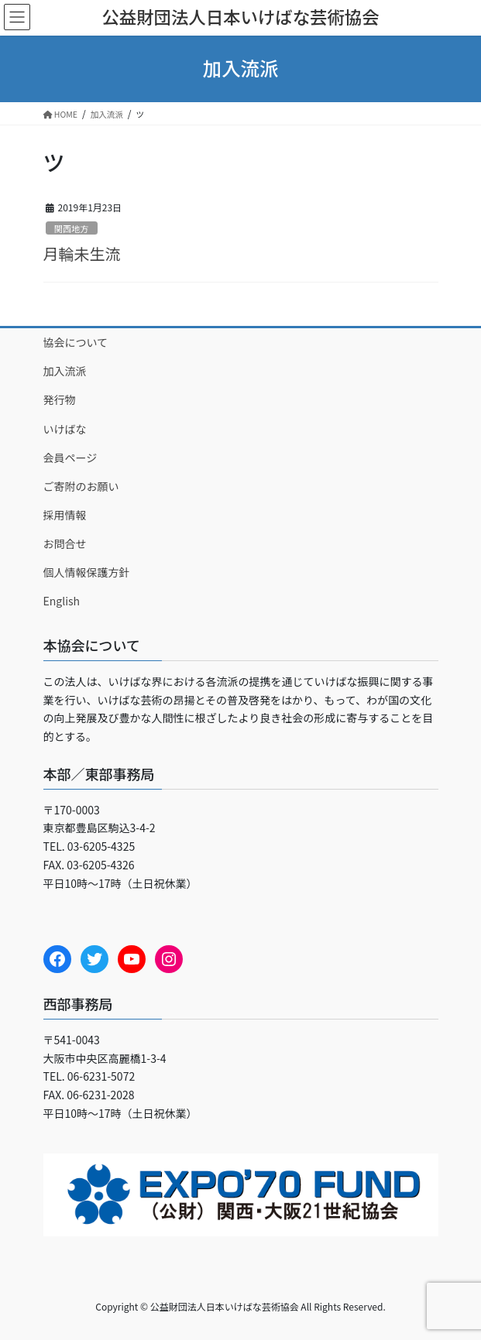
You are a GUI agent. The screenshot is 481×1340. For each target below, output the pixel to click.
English (62, 600)
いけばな (65, 429)
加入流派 (65, 371)
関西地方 (71, 228)
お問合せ (65, 543)
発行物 (59, 399)
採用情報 (65, 515)
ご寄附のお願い (81, 486)
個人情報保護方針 (86, 572)
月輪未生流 (82, 253)
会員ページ (70, 457)
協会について (75, 342)
